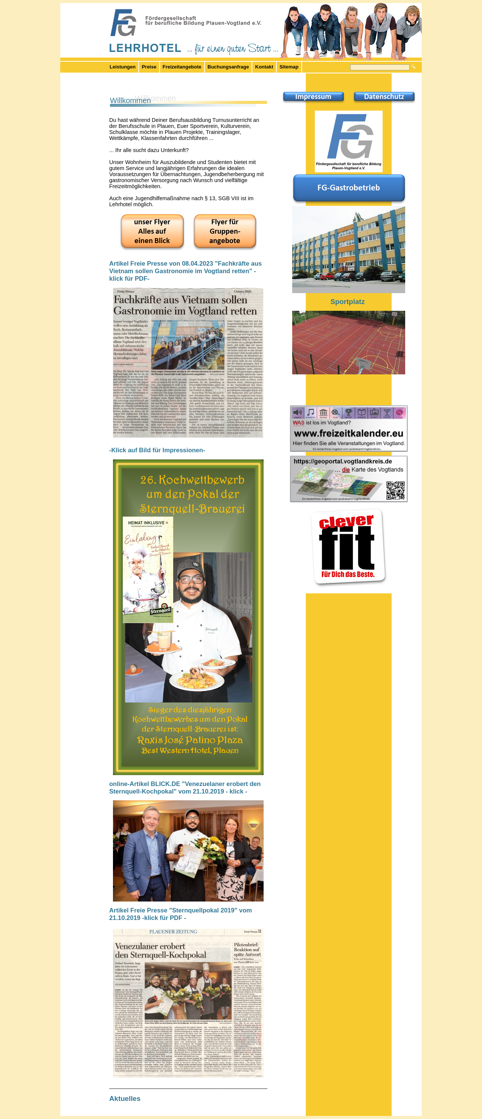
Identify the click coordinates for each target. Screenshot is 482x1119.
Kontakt (264, 67)
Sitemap (288, 67)
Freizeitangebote (182, 67)
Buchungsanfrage (228, 67)
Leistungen (123, 67)
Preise (149, 67)
